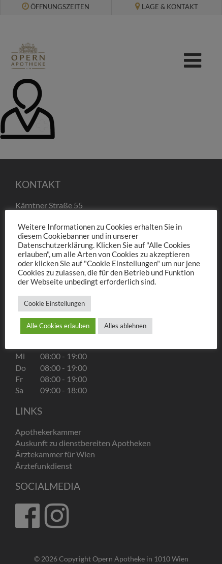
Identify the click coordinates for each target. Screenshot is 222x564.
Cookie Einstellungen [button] (54, 303)
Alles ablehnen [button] (125, 326)
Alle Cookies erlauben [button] (57, 326)
